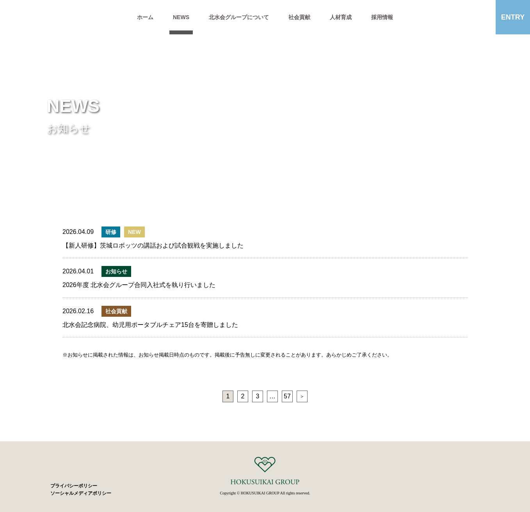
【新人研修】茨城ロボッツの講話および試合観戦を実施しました (153, 245)
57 (287, 396)
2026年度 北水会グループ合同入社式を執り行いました (138, 285)
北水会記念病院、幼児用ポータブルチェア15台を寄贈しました (150, 324)
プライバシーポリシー (73, 486)
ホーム (145, 17)
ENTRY (513, 17)
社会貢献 (299, 17)
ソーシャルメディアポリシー (80, 493)
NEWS (181, 17)
